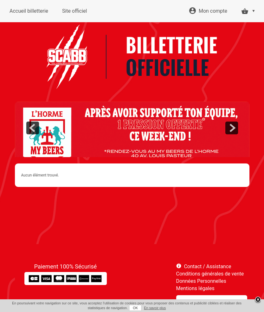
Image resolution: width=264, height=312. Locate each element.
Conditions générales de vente (210, 274)
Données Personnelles (201, 281)
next (231, 128)
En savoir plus (155, 308)
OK (135, 308)
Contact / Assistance (207, 266)
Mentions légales (195, 288)
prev (32, 128)
